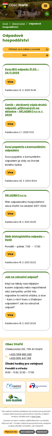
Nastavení (42, 432)
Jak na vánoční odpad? (21, 277)
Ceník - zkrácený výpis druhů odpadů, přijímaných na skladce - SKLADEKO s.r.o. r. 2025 (26, 110)
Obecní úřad (18, 23)
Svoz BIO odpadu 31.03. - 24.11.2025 (22, 71)
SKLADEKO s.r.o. (16, 195)
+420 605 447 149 (20, 358)
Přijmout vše (11, 432)
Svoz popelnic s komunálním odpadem (25, 148)
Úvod (5, 23)
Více (10, 82)
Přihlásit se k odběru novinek (28, 49)
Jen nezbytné (27, 432)
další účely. (36, 416)
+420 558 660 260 (20, 354)
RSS (35, 55)
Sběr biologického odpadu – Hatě (25, 238)
